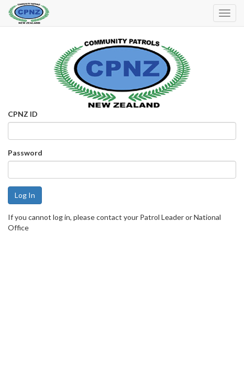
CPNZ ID (23, 113)
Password (25, 152)
